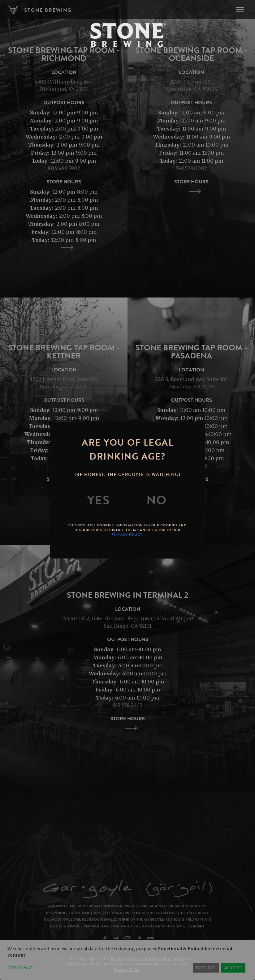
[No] (156, 500)
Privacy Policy (127, 969)
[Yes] (98, 500)
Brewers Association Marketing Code (147, 958)
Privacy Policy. (127, 534)
